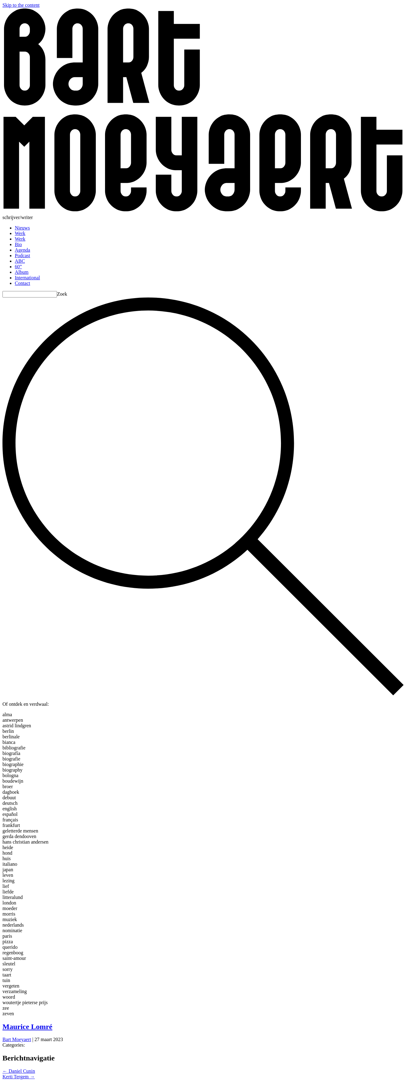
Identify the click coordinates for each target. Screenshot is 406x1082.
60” (18, 266)
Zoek (62, 294)
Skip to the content (20, 5)
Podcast (22, 255)
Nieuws (22, 227)
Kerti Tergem (18, 1076)
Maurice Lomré (27, 1027)
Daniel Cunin (18, 1071)
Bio (18, 244)
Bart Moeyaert (16, 1039)
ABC (20, 261)
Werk (20, 233)
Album (21, 272)
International (27, 277)
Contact (22, 283)
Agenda (22, 250)
